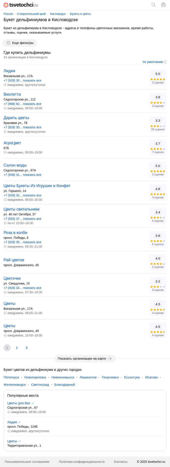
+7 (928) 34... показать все (22, 288)
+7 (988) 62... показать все (22, 104)
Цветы (9, 303)
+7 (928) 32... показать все (22, 195)
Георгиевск (110, 377)
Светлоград (40, 384)
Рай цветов (14, 260)
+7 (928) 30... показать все (22, 80)
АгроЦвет (12, 143)
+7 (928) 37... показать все (22, 218)
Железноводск (15, 384)
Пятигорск (11, 377)
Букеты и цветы (80, 13)
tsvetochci (21, 5)
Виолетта (12, 94)
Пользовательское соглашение (27, 461)
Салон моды (15, 165)
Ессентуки (132, 377)
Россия (8, 13)
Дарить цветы (16, 118)
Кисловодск (58, 13)
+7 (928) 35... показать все (22, 242)
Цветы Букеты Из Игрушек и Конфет (37, 186)
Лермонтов (88, 377)
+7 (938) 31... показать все (22, 175)
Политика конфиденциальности (82, 461)
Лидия (9, 71)
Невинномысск (63, 377)
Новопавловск (35, 377)
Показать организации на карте (85, 358)
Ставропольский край (31, 13)
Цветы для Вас (18, 403)
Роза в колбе (15, 232)
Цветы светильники (21, 209)
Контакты (120, 461)
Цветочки (12, 278)
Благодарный (64, 384)
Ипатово (151, 377)
